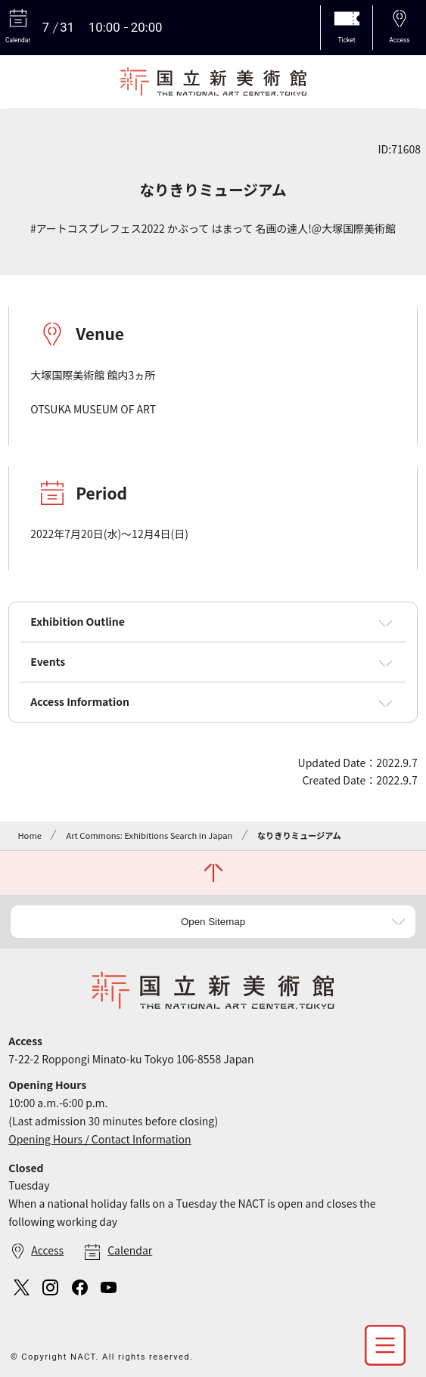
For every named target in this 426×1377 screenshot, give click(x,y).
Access (47, 1250)
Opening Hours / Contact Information (99, 1138)
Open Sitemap (213, 921)
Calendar (129, 1250)
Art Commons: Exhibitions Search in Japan (149, 835)
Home (29, 835)
